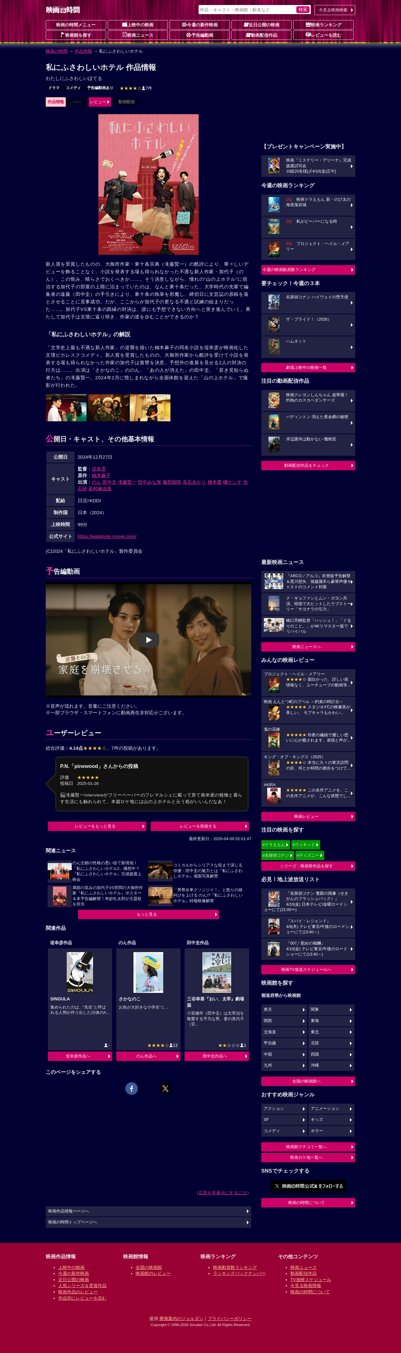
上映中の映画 (138, 24)
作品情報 (83, 51)
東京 (268, 1009)
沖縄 (315, 1065)
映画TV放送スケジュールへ (306, 969)
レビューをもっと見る (95, 826)
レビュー (98, 101)
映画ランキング (323, 24)
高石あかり (194, 482)
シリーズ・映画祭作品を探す (306, 866)
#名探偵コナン (276, 855)
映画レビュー (306, 816)
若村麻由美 (100, 488)
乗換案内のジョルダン (181, 1318)
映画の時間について (306, 1202)
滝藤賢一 (127, 482)
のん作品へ (146, 1056)
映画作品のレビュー (78, 1291)
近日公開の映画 (261, 24)
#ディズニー (308, 855)
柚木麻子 (101, 475)
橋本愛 (215, 482)
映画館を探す (75, 35)
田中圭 (109, 482)
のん (96, 482)
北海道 (270, 1032)
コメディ (73, 88)
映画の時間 (57, 51)
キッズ (317, 1119)
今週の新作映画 (200, 24)
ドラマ (54, 88)
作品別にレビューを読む (82, 1298)
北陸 (315, 1043)
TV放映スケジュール (310, 1279)
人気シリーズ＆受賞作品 (82, 1285)
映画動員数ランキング (235, 1267)
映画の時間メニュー (76, 24)
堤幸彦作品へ (78, 1056)
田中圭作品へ (215, 1056)
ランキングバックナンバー (239, 1273)
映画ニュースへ (306, 646)
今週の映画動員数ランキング (289, 269)
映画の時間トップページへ (72, 1222)
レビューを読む (323, 35)
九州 (268, 1065)
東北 (315, 1032)
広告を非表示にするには (223, 1192)
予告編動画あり (100, 88)
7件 (136, 88)
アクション (274, 1108)
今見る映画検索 (333, 10)
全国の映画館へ (306, 1081)
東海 (315, 1021)
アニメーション (325, 1108)
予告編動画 (199, 35)
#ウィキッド (304, 844)
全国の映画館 (149, 1267)
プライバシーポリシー (230, 1318)
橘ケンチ (232, 482)
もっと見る (147, 914)
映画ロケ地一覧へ (306, 1157)
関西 (268, 1021)
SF (266, 1119)
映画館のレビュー (153, 1273)
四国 (315, 1054)
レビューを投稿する (198, 826)
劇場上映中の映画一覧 (306, 367)
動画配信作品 (261, 35)
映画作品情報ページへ (68, 1211)
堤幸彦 (99, 468)
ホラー (317, 1131)
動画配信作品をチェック (306, 465)
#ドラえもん (274, 844)
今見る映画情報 (305, 1285)
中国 (268, 1054)
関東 (315, 1009)
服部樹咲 (172, 482)
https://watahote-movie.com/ (107, 536)
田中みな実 (149, 482)
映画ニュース (138, 35)
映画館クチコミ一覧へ (306, 1146)
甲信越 (270, 1043)
